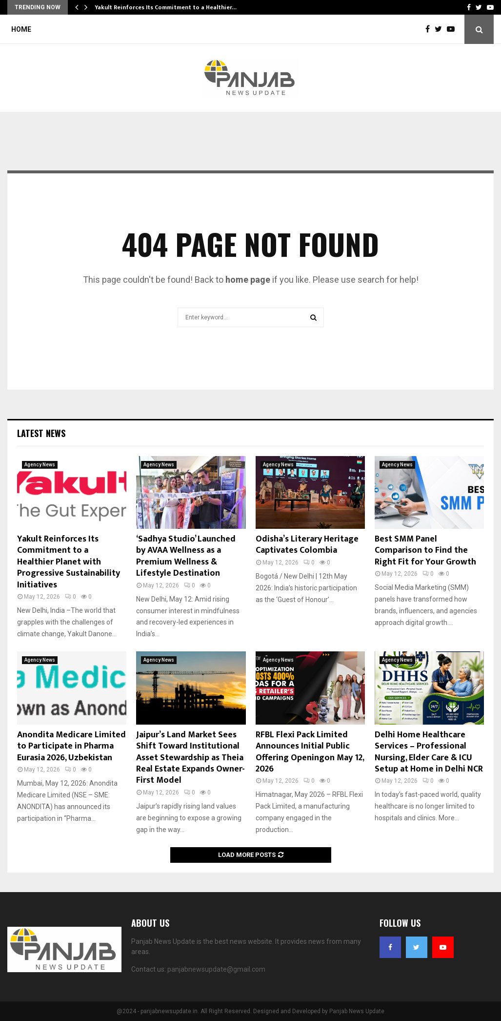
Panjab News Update (356, 1011)
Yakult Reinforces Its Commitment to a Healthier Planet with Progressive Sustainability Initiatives (68, 562)
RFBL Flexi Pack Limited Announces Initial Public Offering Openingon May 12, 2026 (310, 752)
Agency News (39, 464)
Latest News (41, 433)
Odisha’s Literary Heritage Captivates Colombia (307, 545)
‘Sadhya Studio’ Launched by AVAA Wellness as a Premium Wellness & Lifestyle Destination (186, 556)
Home (21, 29)
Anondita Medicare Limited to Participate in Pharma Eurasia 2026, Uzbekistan (71, 746)
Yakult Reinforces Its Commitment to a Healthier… (166, 7)
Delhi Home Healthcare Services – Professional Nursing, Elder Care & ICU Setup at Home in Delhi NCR (429, 752)
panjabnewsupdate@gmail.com (216, 969)
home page (247, 279)
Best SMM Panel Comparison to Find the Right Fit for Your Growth (425, 550)
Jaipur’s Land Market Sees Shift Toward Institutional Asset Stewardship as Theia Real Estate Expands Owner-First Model (190, 758)
